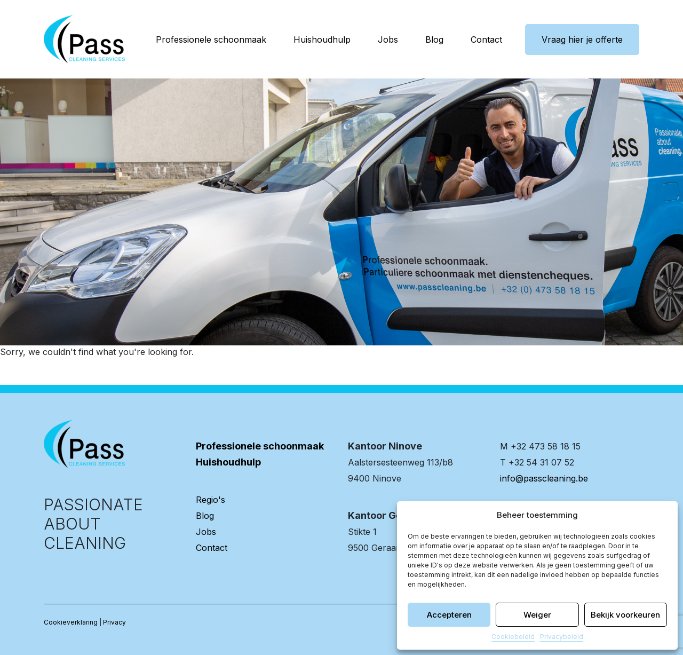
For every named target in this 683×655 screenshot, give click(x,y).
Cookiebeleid (513, 637)
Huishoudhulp (322, 39)
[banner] (84, 39)
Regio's (210, 499)
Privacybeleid (561, 637)
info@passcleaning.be (544, 478)
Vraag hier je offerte (582, 39)
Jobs (388, 39)
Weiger (537, 615)
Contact (486, 39)
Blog (434, 39)
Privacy (114, 622)
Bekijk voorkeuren (625, 615)
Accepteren (449, 615)
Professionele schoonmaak (211, 39)
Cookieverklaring (71, 622)
